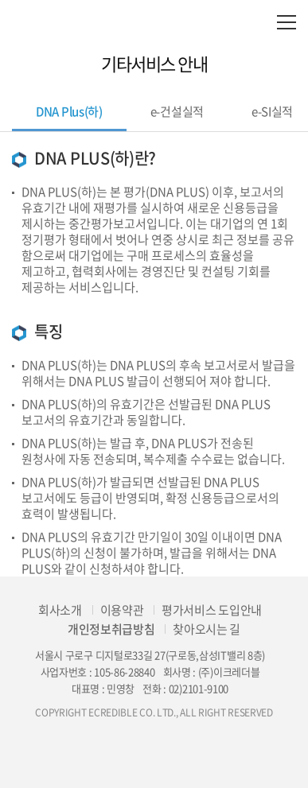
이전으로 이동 (16, 63)
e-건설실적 (177, 111)
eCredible (154, 22)
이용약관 (122, 610)
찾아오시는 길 (206, 629)
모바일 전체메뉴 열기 (286, 22)
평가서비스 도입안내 (212, 610)
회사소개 (60, 610)
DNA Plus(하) (69, 111)
